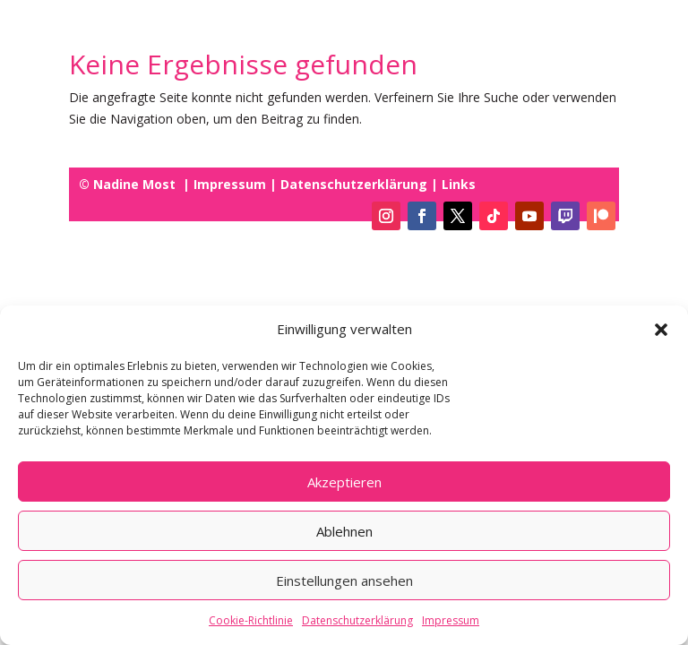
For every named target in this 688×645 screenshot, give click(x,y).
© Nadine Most (129, 184)
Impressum (450, 621)
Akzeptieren (344, 483)
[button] (661, 331)
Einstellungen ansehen (344, 581)
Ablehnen (344, 532)
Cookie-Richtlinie (251, 621)
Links (457, 184)
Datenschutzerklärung (357, 621)
